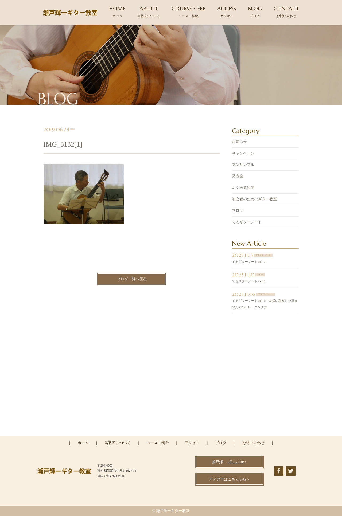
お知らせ (239, 142)
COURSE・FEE (188, 11)
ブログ (237, 211)
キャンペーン (243, 154)
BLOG (255, 11)
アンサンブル (243, 165)
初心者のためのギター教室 (254, 200)
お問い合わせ (253, 443)
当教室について (117, 443)
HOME (117, 11)
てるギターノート (247, 223)
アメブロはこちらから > (229, 479)
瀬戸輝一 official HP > (229, 462)
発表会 (237, 177)
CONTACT (286, 11)
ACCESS (226, 11)
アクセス (191, 443)
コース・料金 (157, 443)
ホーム (83, 443)
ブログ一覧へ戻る (132, 279)
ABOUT (148, 11)
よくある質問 (243, 188)
